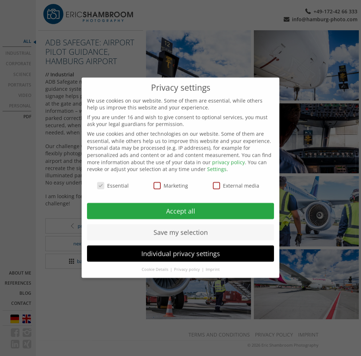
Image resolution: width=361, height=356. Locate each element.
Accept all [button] (180, 203)
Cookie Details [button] (155, 261)
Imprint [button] (213, 261)
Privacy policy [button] (187, 261)
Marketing (171, 177)
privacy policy (228, 154)
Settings (217, 161)
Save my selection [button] (181, 224)
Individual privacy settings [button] (180, 245)
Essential (113, 177)
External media (236, 177)
